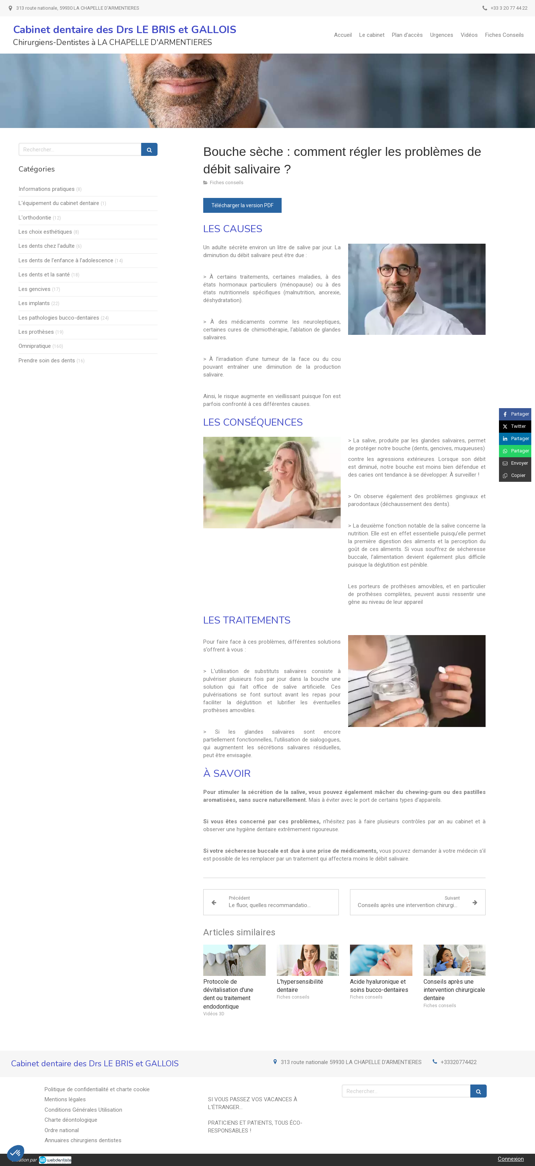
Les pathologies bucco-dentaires (59, 317)
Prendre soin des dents (47, 360)
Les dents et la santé (44, 274)
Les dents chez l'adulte (47, 246)
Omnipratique (35, 346)
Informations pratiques (47, 189)
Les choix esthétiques (45, 231)
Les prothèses (36, 332)
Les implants (34, 303)
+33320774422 (459, 1062)
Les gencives (35, 289)
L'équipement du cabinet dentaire (59, 203)
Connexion (511, 1159)
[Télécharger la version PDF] (242, 205)
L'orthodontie (35, 217)
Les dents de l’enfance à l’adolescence (66, 260)
